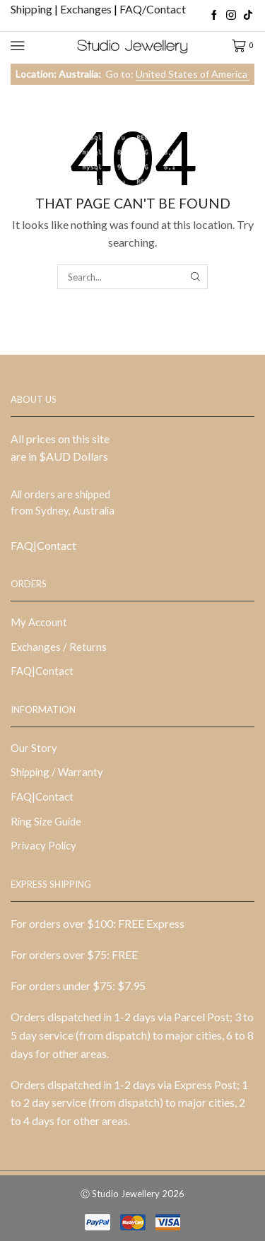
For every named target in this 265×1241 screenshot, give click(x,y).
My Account (39, 622)
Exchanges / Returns (59, 646)
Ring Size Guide (46, 821)
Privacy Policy (43, 845)
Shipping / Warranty (57, 771)
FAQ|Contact (43, 545)
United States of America (192, 74)
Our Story (34, 747)
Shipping (32, 9)
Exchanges (87, 9)
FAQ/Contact (152, 9)
